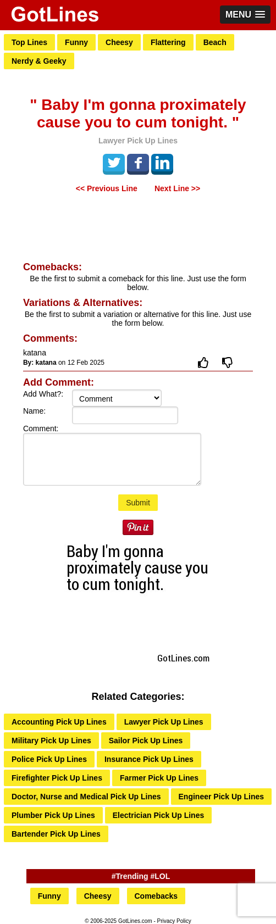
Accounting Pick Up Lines (59, 721)
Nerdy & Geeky (39, 61)
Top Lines (29, 42)
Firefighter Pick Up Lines (57, 777)
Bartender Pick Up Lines (56, 834)
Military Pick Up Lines (51, 740)
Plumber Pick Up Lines (53, 815)
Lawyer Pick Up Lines (163, 721)
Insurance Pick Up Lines (149, 759)
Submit (138, 502)
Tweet (114, 162)
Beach (215, 42)
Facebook (138, 162)
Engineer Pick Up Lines (221, 796)
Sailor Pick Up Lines (146, 740)
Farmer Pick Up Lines (159, 777)
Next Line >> (177, 188)
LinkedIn (162, 162)
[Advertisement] (138, 228)
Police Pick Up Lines (49, 759)
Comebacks (156, 896)
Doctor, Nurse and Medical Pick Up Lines (86, 796)
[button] (245, 14)
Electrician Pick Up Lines (159, 815)
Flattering (168, 42)
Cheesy (119, 42)
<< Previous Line (106, 188)
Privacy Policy (174, 921)
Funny (76, 42)
